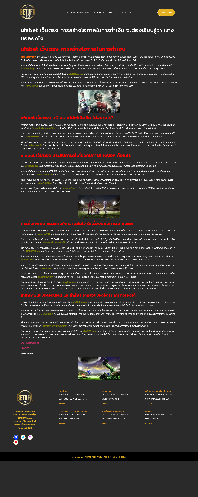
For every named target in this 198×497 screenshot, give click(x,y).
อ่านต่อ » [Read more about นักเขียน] (105, 403)
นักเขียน (106, 392)
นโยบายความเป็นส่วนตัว (158, 392)
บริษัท (148, 412)
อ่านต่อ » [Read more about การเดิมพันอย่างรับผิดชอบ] (62, 423)
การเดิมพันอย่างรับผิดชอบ (73, 412)
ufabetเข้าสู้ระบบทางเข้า (78, 12)
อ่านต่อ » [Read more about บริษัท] (148, 423)
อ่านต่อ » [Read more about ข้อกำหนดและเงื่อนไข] (105, 423)
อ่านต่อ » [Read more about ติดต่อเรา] (62, 403)
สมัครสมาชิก (99, 12)
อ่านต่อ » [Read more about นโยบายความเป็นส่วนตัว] (148, 403)
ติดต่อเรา (126, 12)
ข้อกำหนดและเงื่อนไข (113, 412)
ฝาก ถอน (113, 12)
